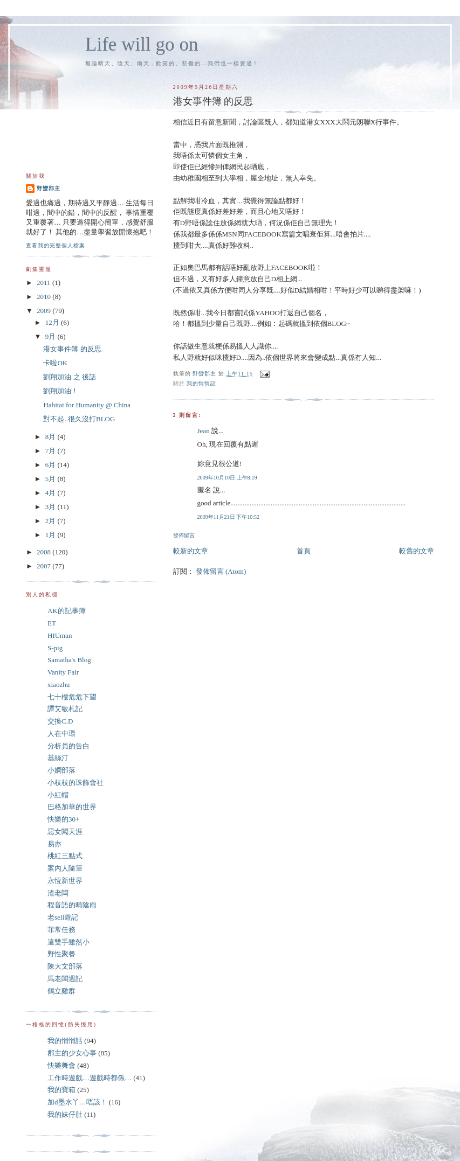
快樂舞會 (61, 1065)
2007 (44, 566)
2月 (51, 521)
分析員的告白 (68, 746)
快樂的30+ (63, 819)
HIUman (59, 635)
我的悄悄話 (201, 383)
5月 (51, 479)
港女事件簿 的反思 (72, 349)
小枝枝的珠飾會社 (75, 782)
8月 (51, 437)
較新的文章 (190, 551)
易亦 (54, 844)
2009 (44, 311)
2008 (44, 552)
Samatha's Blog (69, 660)
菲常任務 (61, 930)
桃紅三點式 (65, 856)
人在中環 (61, 733)
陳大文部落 (65, 966)
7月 (51, 451)
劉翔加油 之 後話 (69, 377)
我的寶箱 (61, 1090)
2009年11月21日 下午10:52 (228, 517)
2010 (44, 297)
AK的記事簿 (66, 611)
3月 (51, 507)
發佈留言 (184, 535)
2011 (44, 283)
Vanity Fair (63, 672)
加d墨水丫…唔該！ (77, 1102)
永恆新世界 (65, 881)
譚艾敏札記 (65, 709)
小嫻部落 (61, 770)
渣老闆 (57, 893)
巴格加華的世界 (72, 807)
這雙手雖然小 (68, 942)
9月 (51, 336)
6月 (51, 465)
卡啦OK (55, 363)
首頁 (304, 551)
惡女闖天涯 (65, 832)
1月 (51, 535)
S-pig (55, 648)
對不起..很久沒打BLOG (79, 419)
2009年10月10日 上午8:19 (227, 478)
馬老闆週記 (65, 979)
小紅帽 (57, 795)
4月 (51, 493)
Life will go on (141, 44)
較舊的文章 (416, 551)
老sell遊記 (62, 917)
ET (51, 623)
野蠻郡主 (48, 188)
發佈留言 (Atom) (221, 571)
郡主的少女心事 (72, 1053)
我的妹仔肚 (65, 1114)
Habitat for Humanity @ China (86, 405)
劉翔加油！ (60, 391)
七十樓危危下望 (72, 697)
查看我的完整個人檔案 (55, 245)
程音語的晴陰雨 (72, 905)
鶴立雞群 (61, 991)
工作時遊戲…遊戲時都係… (89, 1078)
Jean (203, 431)
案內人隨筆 (65, 868)
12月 (53, 322)
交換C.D (60, 721)
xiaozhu (58, 684)
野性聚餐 (61, 954)
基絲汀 (57, 758)
